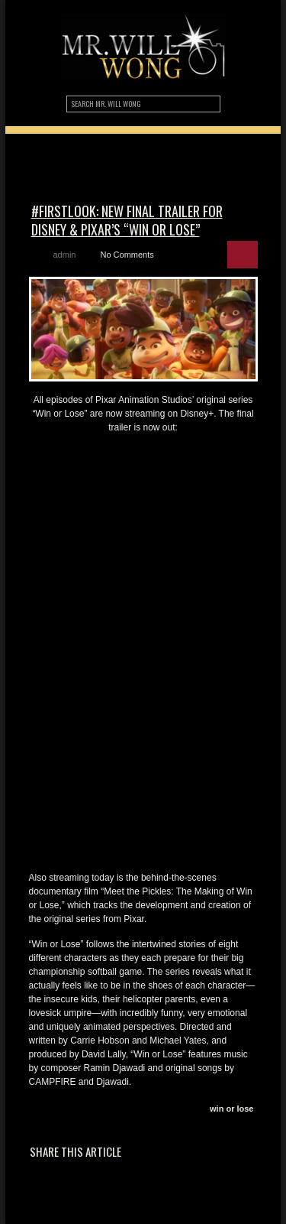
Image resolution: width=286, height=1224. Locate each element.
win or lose (231, 1108)
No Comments (126, 254)
